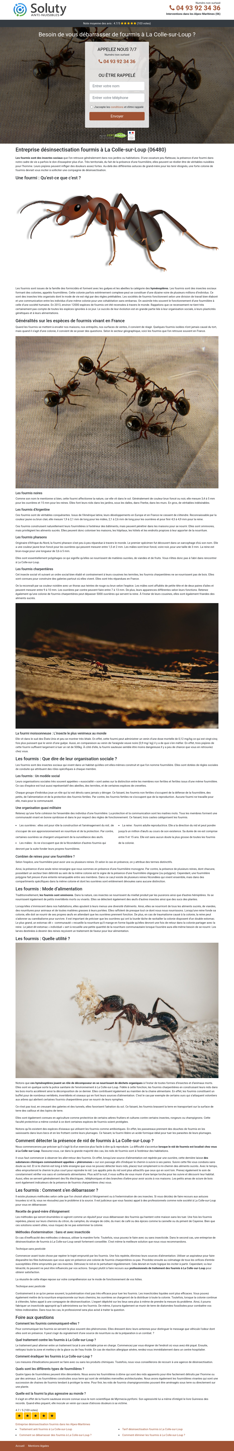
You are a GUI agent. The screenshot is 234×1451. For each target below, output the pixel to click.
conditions (117, 107)
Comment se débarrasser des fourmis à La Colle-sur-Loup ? (55, 1435)
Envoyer (117, 116)
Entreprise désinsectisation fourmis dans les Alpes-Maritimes (53, 1424)
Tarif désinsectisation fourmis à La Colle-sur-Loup (152, 1429)
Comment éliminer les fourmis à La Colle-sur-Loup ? (153, 1435)
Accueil (20, 1446)
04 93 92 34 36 (194, 8)
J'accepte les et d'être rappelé (119, 107)
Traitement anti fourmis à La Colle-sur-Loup (45, 1429)
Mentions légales (38, 1446)
